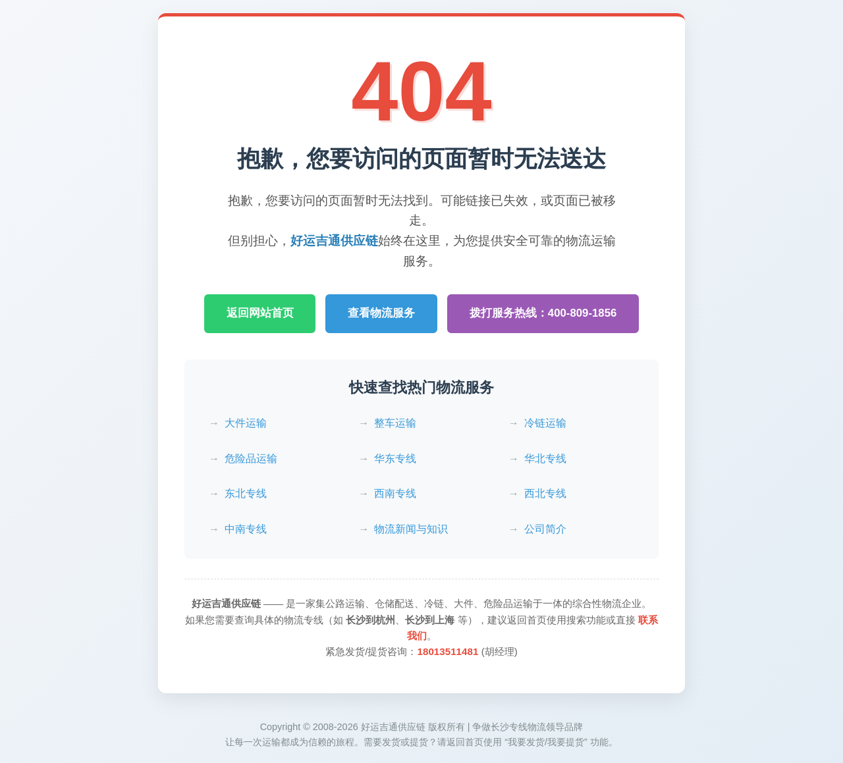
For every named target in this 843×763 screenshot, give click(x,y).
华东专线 (395, 458)
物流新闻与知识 (411, 529)
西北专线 (545, 493)
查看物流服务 (381, 313)
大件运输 (246, 423)
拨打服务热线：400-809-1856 (543, 313)
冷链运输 (545, 423)
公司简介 (545, 529)
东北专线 (246, 493)
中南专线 (246, 529)
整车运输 (395, 423)
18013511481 (447, 651)
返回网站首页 (259, 313)
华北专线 (545, 458)
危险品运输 (251, 458)
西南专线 (395, 493)
